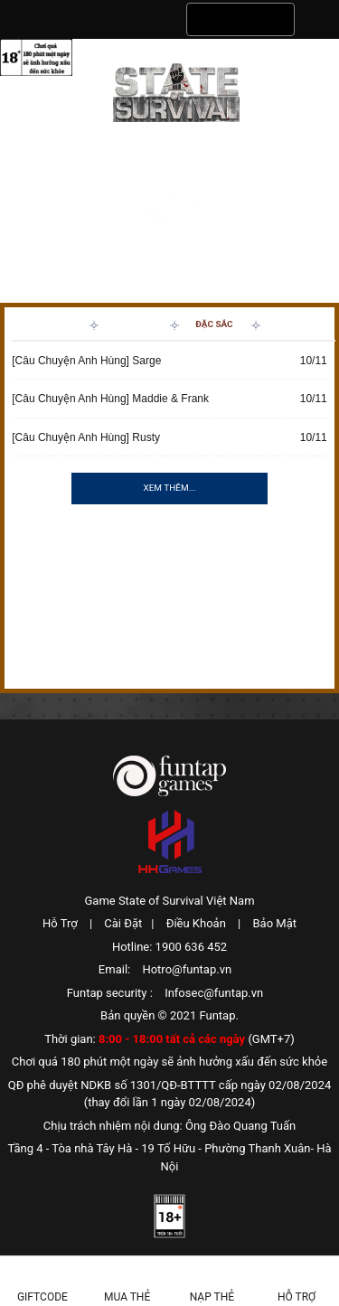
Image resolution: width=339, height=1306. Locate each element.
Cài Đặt (123, 923)
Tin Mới (52, 324)
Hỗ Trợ (60, 923)
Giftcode (42, 1297)
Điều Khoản (196, 923)
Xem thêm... (169, 488)
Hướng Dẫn (295, 324)
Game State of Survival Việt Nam (169, 900)
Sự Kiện (134, 324)
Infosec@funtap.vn (214, 993)
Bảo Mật (274, 923)
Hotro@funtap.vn (186, 969)
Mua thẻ (127, 1297)
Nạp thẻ (212, 1297)
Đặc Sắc (213, 324)
